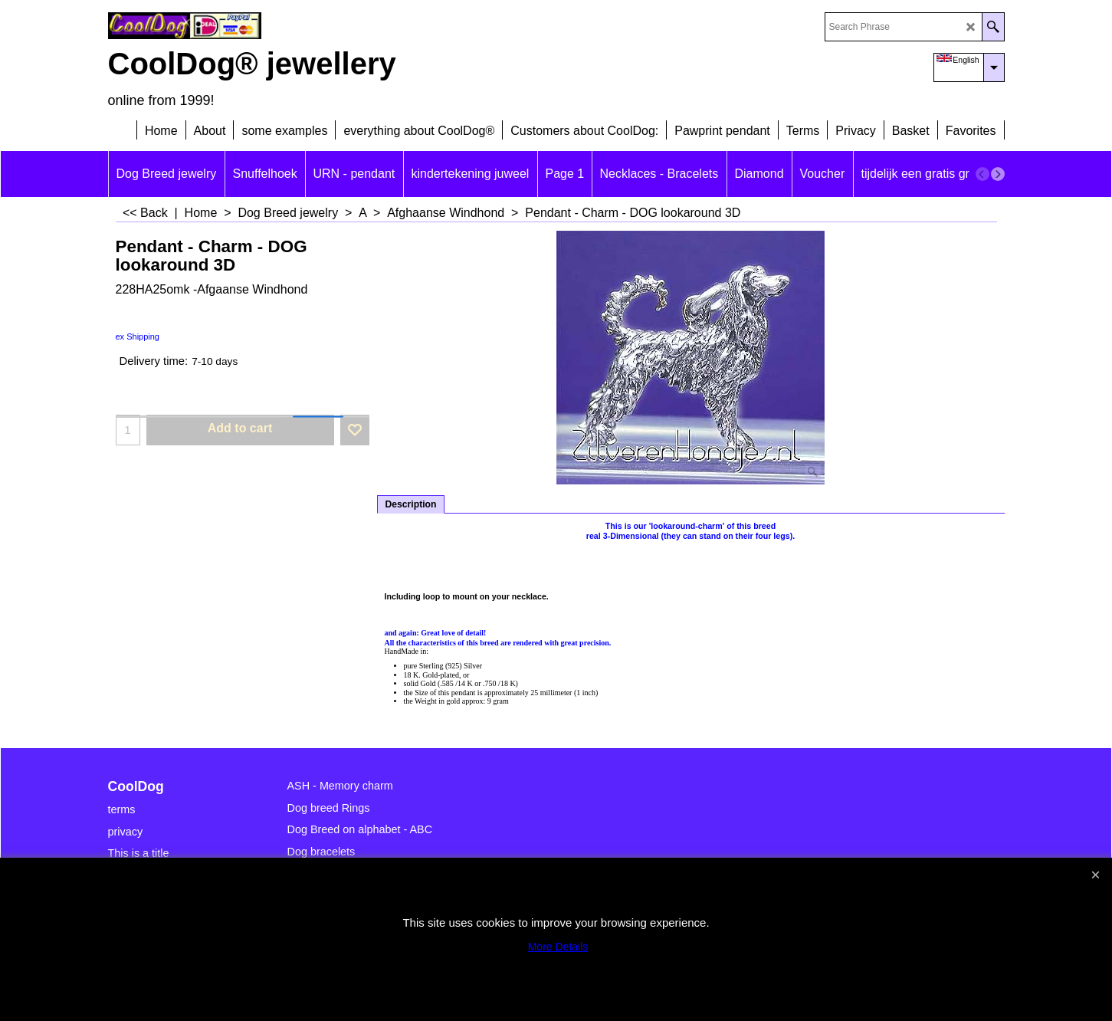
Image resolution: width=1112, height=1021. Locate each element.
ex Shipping (138, 336)
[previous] (982, 174)
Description (411, 504)
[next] (998, 174)
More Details (558, 947)
